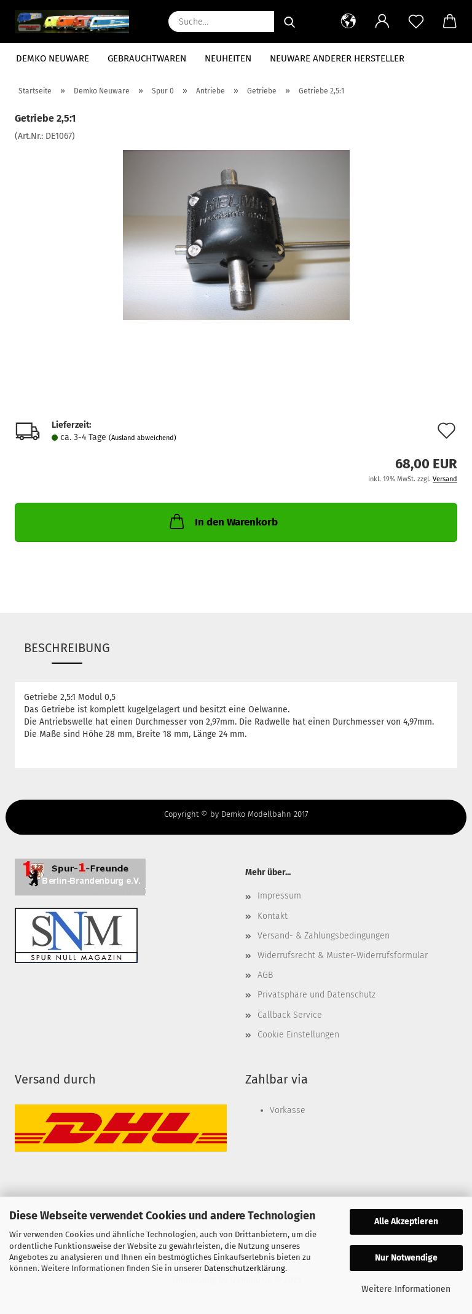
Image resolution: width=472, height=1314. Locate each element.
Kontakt (273, 916)
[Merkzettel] (416, 21)
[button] (348, 21)
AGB (265, 975)
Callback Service (290, 1015)
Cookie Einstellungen (298, 1034)
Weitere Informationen (405, 1289)
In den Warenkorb (222, 521)
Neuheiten (228, 58)
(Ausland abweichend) (142, 438)
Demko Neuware (52, 58)
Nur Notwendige (406, 1258)
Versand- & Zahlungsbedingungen (324, 935)
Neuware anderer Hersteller (337, 58)
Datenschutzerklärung (244, 1268)
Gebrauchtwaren (147, 58)
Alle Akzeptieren (406, 1221)
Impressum (279, 896)
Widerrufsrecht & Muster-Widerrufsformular (343, 955)
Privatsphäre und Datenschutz (317, 994)
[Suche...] (289, 21)
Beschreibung (67, 647)
